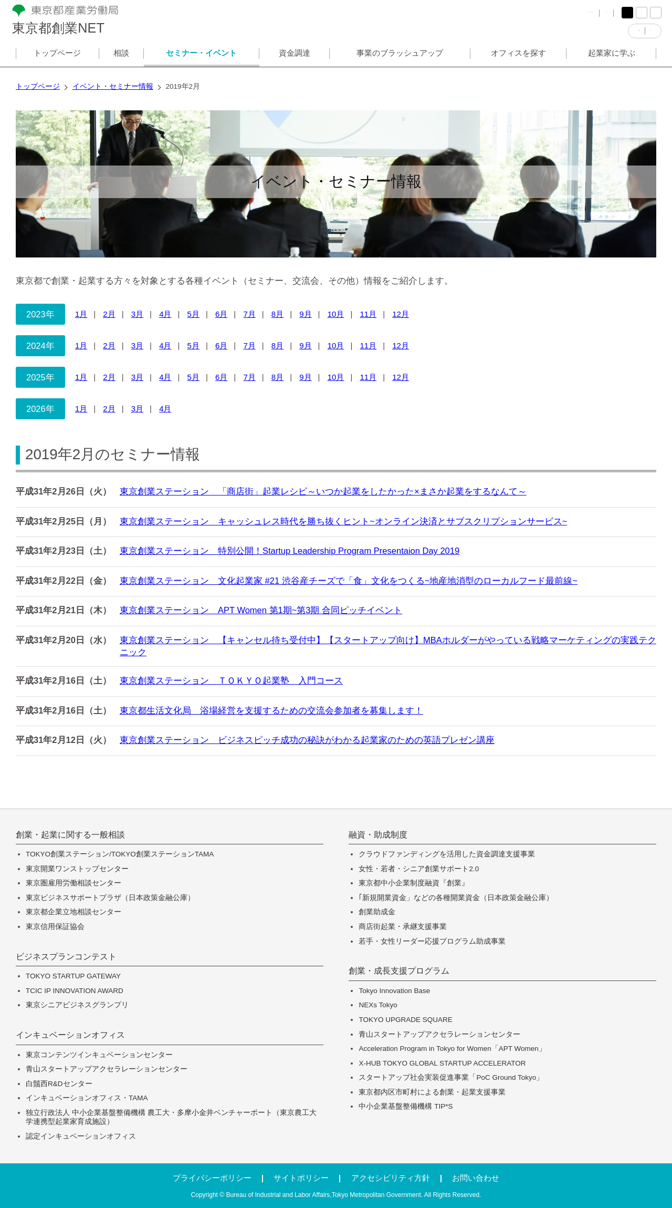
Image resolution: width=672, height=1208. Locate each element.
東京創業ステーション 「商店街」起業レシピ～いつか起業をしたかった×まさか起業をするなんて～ (323, 491)
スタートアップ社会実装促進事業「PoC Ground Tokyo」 (451, 1077)
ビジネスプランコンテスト (66, 957)
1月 (81, 313)
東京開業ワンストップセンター (77, 869)
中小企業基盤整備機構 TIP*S (406, 1106)
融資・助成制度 (378, 835)
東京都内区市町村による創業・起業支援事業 (432, 1092)
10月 (336, 313)
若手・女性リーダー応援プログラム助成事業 (432, 941)
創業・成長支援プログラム (399, 971)
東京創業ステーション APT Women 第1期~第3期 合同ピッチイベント (261, 610)
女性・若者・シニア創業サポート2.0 (419, 869)
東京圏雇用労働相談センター (73, 883)
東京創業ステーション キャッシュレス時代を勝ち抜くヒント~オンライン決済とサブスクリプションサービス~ (343, 521)
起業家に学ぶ (611, 59)
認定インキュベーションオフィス (81, 1136)
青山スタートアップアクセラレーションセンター (106, 1069)
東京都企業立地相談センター (73, 912)
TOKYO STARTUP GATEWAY (73, 976)
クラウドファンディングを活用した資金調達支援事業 (447, 854)
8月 (277, 313)
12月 (400, 313)
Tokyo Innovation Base (394, 991)
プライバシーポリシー (212, 1177)
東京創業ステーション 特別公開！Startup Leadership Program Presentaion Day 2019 (289, 550)
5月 (193, 313)
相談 (121, 59)
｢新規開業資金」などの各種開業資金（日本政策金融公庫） (456, 898)
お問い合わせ (475, 1177)
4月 (165, 313)
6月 (221, 313)
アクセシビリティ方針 (390, 1177)
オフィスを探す (518, 59)
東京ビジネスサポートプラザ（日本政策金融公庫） (110, 898)
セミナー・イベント (201, 59)
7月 (249, 313)
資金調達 (294, 59)
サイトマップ (564, 15)
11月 (368, 313)
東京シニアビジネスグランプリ (77, 1005)
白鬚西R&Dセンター (59, 1084)
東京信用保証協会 (55, 927)
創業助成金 (377, 912)
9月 (305, 313)
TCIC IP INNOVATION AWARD (74, 991)
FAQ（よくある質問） (493, 15)
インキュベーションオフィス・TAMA (87, 1098)
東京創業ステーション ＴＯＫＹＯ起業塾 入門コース (231, 680)
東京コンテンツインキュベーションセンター (99, 1055)
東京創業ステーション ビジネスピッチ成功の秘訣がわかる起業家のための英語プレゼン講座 (307, 740)
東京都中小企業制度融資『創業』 (414, 883)
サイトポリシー (301, 1177)
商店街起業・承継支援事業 (403, 927)
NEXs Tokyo (378, 1005)
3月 (137, 313)
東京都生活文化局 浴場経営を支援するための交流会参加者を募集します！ (271, 710)
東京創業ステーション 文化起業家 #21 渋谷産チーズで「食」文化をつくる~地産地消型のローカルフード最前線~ (349, 580)
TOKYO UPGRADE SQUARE (405, 1020)
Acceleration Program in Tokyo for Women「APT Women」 (452, 1048)
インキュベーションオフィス (70, 1035)
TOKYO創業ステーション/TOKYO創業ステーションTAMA (120, 854)
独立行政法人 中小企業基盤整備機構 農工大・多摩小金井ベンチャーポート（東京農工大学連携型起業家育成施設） (171, 1117)
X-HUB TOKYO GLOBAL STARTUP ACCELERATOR (442, 1063)
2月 (109, 313)
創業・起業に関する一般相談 (70, 835)
